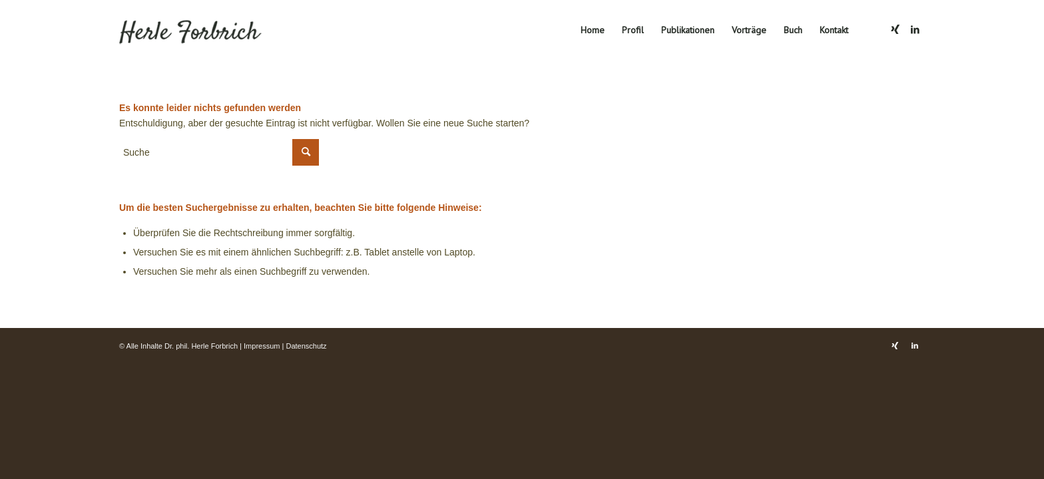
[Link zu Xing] (895, 29)
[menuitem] (592, 30)
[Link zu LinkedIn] (915, 29)
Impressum (262, 346)
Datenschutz (306, 346)
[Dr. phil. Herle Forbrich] (206, 30)
